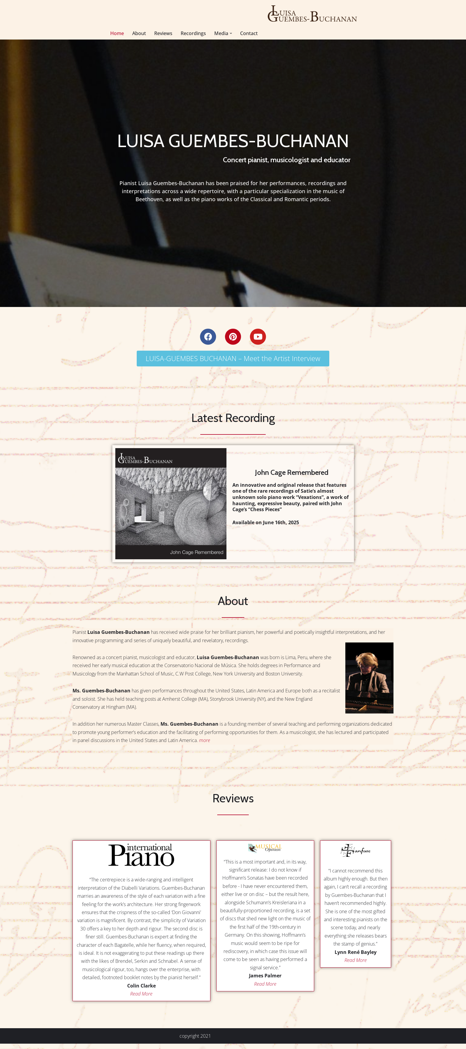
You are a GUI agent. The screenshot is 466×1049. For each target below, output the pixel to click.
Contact (249, 33)
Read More (141, 999)
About (139, 33)
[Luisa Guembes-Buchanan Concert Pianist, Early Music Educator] (312, 13)
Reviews (163, 33)
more (204, 743)
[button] (231, 33)
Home (117, 33)
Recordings (193, 33)
